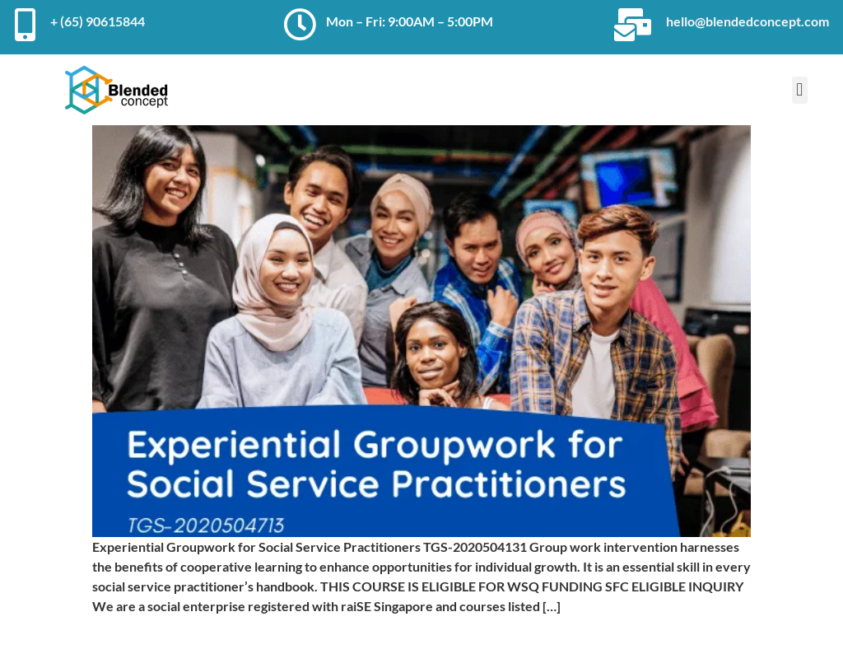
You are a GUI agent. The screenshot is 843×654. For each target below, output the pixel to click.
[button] (800, 90)
